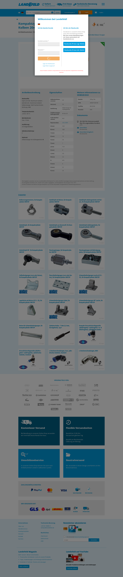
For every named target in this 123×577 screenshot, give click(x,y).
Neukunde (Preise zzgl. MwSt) (74, 44)
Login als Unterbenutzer (49, 63)
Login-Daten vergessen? (49, 65)
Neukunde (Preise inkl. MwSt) (74, 50)
